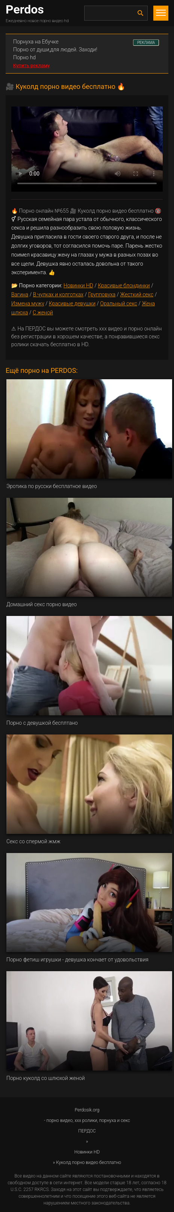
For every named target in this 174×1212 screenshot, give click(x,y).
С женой (43, 312)
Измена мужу (27, 303)
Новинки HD (78, 285)
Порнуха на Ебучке (36, 42)
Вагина (19, 294)
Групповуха (101, 294)
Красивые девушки (72, 303)
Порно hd (24, 57)
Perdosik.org (87, 1110)
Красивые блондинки (124, 285)
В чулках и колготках (58, 294)
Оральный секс (118, 303)
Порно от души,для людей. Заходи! (55, 50)
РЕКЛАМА (146, 43)
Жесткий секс (136, 294)
